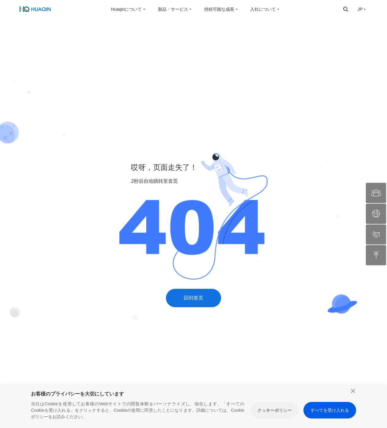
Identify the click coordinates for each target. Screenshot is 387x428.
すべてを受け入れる (329, 410)
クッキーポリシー (274, 410)
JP (360, 9)
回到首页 (193, 297)
